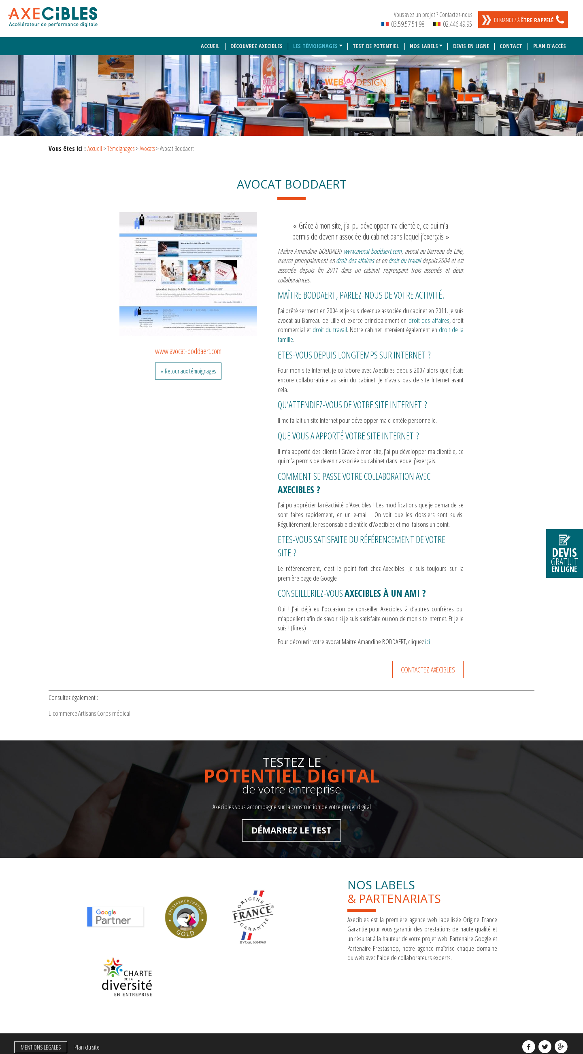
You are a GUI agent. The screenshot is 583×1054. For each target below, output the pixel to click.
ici (427, 637)
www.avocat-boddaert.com (188, 346)
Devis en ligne (471, 42)
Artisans (107, 711)
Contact (511, 42)
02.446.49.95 (452, 24)
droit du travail (330, 325)
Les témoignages (316, 42)
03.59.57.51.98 (402, 24)
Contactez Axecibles (428, 665)
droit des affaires (429, 315)
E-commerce (69, 711)
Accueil (211, 42)
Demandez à (523, 20)
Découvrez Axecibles (257, 42)
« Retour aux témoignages (188, 366)
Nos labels (424, 42)
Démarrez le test (291, 831)
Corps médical (146, 711)
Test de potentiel (376, 42)
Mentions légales (38, 1005)
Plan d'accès (549, 42)
